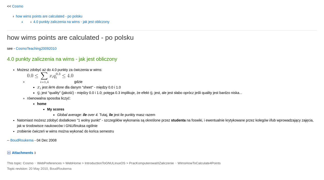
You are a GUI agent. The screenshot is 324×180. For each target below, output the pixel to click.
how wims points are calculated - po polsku (49, 16)
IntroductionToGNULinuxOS (105, 163)
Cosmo (17, 6)
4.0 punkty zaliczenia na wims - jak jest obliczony (71, 22)
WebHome (73, 163)
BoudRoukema (22, 140)
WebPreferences (49, 163)
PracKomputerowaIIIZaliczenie (151, 163)
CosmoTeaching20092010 (36, 48)
